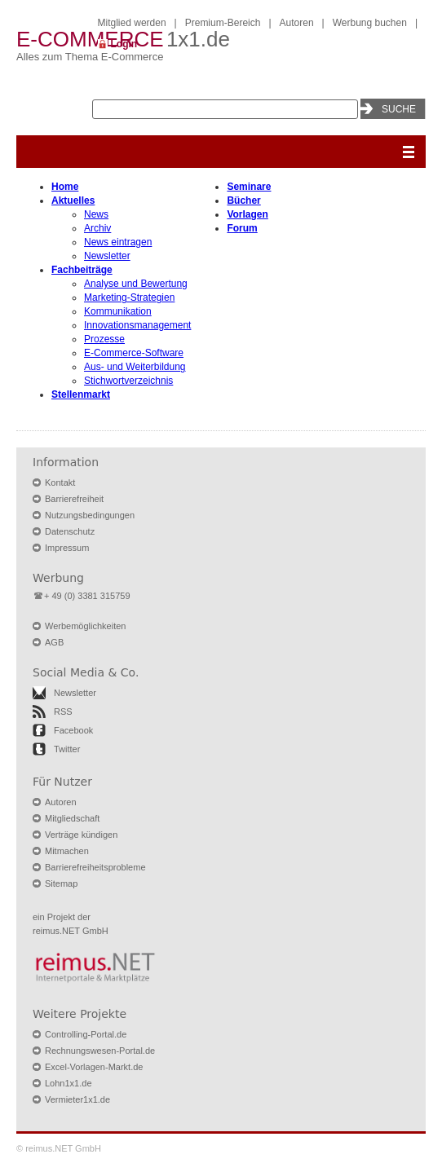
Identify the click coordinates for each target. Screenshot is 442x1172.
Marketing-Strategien (129, 297)
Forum (242, 228)
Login (124, 44)
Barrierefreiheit (74, 499)
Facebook (73, 730)
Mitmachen (67, 851)
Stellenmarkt (80, 394)
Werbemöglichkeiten (85, 626)
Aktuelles (73, 200)
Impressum (67, 548)
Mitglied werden (132, 23)
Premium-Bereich (223, 23)
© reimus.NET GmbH (58, 1148)
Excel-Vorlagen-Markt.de (94, 1067)
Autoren (297, 23)
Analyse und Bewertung (136, 283)
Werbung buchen (370, 23)
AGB (54, 642)
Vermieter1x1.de (77, 1099)
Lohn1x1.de (68, 1083)
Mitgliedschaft (72, 818)
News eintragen (118, 242)
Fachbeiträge (82, 269)
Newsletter (107, 256)
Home (64, 186)
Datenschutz (70, 531)
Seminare (249, 186)
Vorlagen (247, 214)
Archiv (97, 228)
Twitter (67, 749)
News (96, 214)
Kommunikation (118, 311)
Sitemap (61, 883)
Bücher (243, 200)
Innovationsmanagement (137, 325)
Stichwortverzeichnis (128, 380)
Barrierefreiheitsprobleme (95, 867)
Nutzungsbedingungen (90, 515)
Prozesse (104, 339)
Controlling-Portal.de (85, 1034)
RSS (63, 711)
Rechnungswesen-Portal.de (100, 1050)
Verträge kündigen (81, 834)
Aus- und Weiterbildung (135, 366)
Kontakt (60, 482)
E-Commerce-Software (133, 353)
